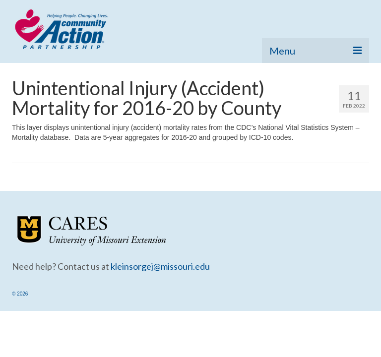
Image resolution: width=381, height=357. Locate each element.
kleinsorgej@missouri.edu (160, 266)
